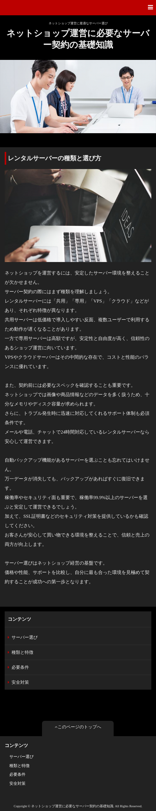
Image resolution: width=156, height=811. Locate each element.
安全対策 (20, 682)
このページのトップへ (78, 727)
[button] (78, 7)
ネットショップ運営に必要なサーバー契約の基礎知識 (78, 38)
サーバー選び (25, 637)
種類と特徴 (22, 652)
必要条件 (20, 667)
